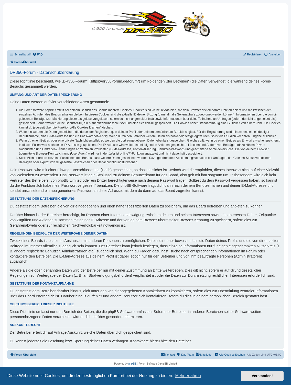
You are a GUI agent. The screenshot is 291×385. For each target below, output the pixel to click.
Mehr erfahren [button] (188, 376)
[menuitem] (38, 54)
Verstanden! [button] (262, 376)
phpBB (132, 363)
